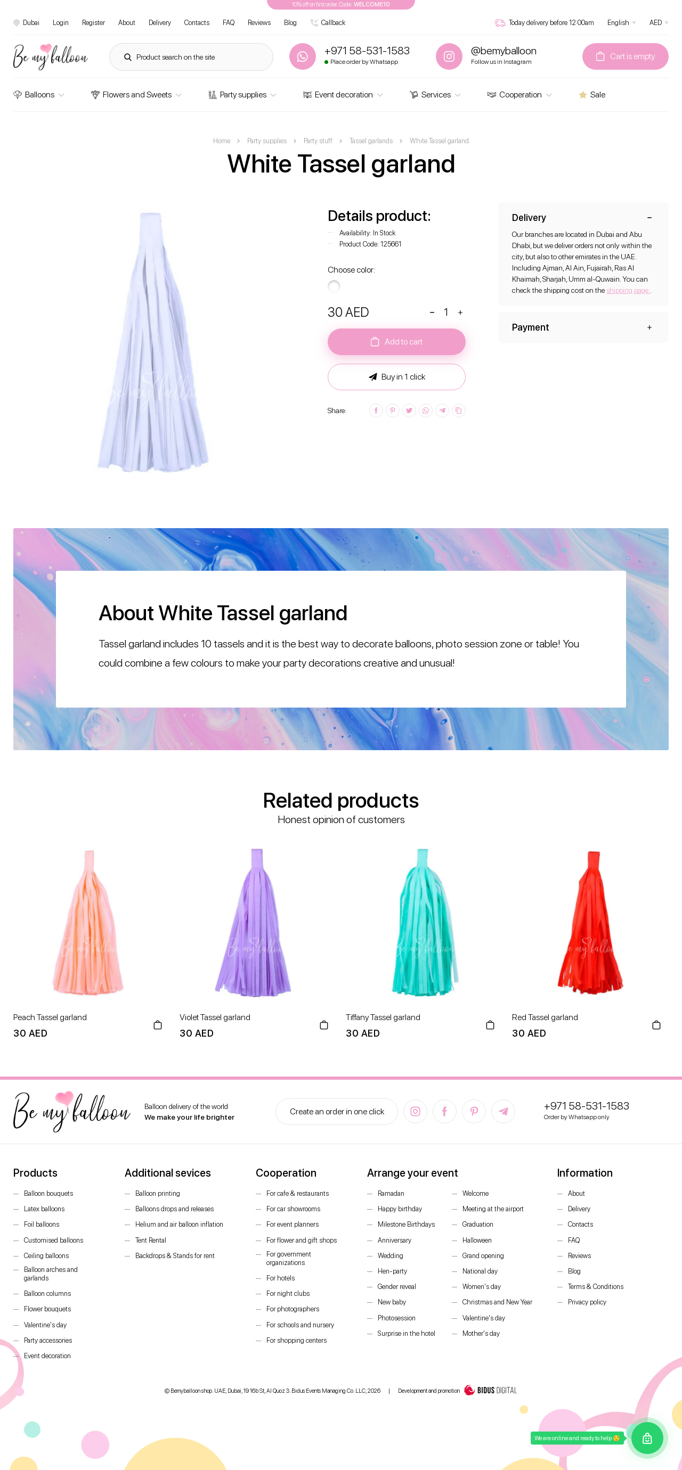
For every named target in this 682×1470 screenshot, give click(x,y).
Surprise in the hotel (406, 1333)
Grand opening (483, 1256)
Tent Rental (150, 1240)
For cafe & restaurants (297, 1193)
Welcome (475, 1193)
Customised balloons (53, 1240)
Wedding (390, 1256)
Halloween (477, 1240)
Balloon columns (47, 1293)
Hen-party (392, 1271)
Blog (290, 23)
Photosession (397, 1318)
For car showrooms (293, 1209)
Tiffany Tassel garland (383, 1017)
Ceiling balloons (46, 1256)
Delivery (160, 23)
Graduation (477, 1224)
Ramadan (391, 1193)
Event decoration (338, 94)
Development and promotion (457, 1391)
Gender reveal (397, 1287)
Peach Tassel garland (50, 1017)
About (126, 23)
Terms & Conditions (595, 1287)
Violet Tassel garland (215, 1017)
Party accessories (48, 1340)
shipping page (628, 290)
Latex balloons (44, 1209)
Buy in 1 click (397, 377)
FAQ (228, 23)
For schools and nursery (300, 1325)
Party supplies (237, 94)
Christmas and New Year (497, 1302)
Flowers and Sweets (131, 94)
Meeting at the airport (493, 1209)
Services (430, 94)
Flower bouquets (47, 1309)
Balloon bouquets (48, 1193)
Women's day (481, 1287)
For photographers (292, 1309)
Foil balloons (41, 1224)
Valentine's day (45, 1325)
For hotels (280, 1278)
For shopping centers (296, 1340)
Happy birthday (400, 1209)
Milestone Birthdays (406, 1224)
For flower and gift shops (301, 1240)
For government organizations (288, 1258)
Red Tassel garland (545, 1017)
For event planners (292, 1224)
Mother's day (481, 1333)
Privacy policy (587, 1302)
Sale (592, 94)
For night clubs (288, 1293)
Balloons (33, 94)
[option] (157, 346)
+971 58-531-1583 (586, 1105)
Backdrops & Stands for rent (175, 1256)
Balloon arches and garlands (51, 1274)
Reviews (259, 23)
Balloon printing (157, 1193)
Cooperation (515, 94)
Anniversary (394, 1240)
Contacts (196, 23)
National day (480, 1271)
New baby (392, 1302)
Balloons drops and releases (174, 1209)
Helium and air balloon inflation (179, 1224)
